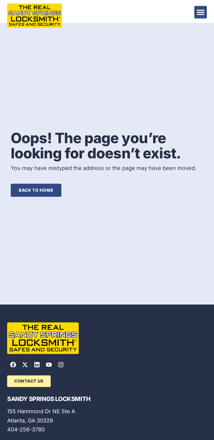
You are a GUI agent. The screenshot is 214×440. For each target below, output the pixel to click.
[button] (200, 12)
